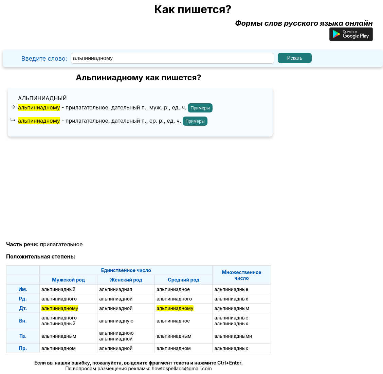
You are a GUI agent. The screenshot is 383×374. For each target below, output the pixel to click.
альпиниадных (231, 299)
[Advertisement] (138, 189)
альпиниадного (59, 299)
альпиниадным (231, 308)
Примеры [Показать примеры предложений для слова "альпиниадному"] (200, 107)
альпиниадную (116, 321)
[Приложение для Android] (351, 38)
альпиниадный (42, 98)
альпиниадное (173, 289)
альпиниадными (233, 336)
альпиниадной (115, 299)
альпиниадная (115, 289)
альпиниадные (231, 289)
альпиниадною (116, 333)
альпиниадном (58, 348)
